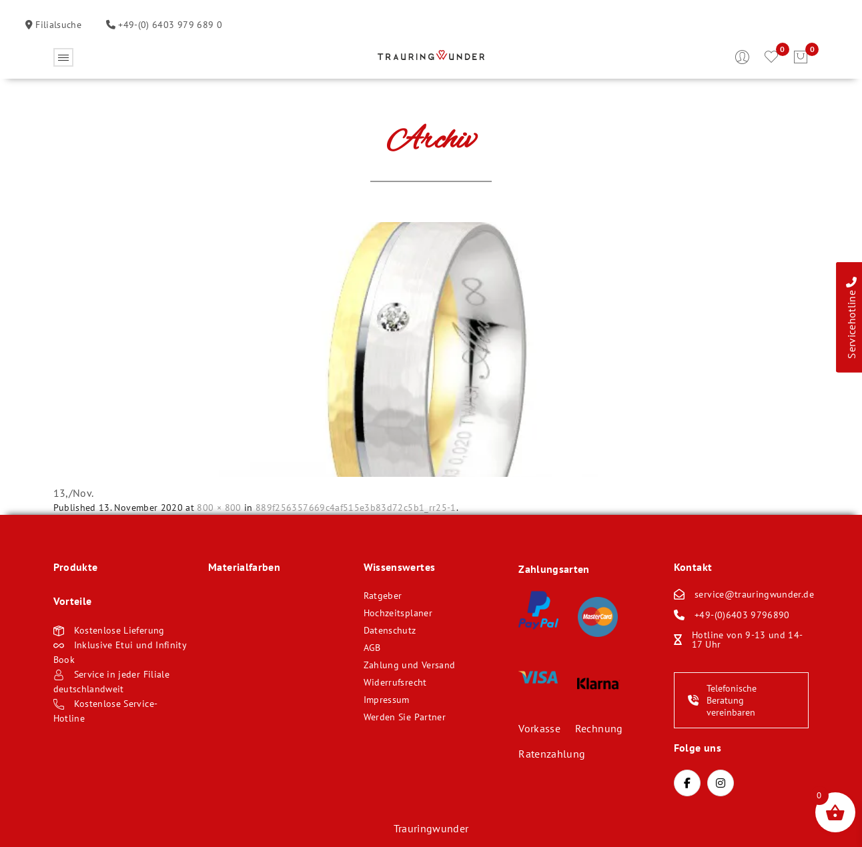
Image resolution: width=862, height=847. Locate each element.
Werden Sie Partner (405, 717)
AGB (372, 648)
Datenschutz (390, 630)
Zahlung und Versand (410, 665)
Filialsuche (57, 25)
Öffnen (63, 57)
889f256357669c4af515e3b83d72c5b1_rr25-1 (356, 508)
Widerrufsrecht (395, 682)
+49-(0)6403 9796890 (742, 615)
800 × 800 (219, 508)
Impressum (387, 700)
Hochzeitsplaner (398, 613)
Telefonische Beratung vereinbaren (722, 700)
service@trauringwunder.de (754, 594)
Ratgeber (383, 596)
